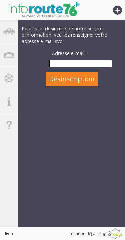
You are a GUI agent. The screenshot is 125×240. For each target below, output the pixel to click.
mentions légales (85, 233)
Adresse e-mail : (69, 53)
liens (9, 233)
